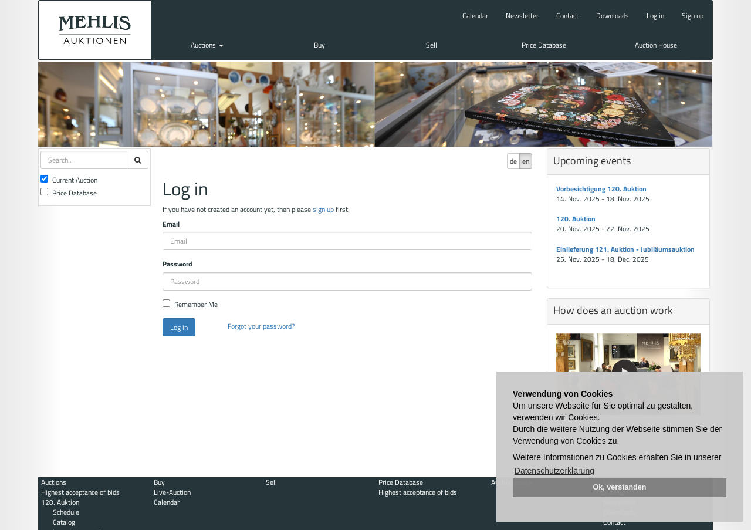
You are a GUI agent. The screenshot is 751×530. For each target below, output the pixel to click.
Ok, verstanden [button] (620, 487)
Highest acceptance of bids (80, 492)
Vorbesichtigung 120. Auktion (601, 188)
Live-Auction (172, 492)
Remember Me (190, 304)
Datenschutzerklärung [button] (554, 470)
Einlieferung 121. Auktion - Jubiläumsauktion (625, 249)
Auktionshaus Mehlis (95, 30)
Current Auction (68, 180)
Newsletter (522, 15)
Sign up (692, 15)
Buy (319, 44)
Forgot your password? (261, 326)
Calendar (475, 15)
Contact (567, 15)
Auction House (656, 44)
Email (171, 224)
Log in (655, 15)
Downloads (612, 15)
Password (177, 264)
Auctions (207, 44)
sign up (323, 209)
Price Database (544, 44)
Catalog (64, 522)
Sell (431, 44)
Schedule (66, 512)
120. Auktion (576, 218)
